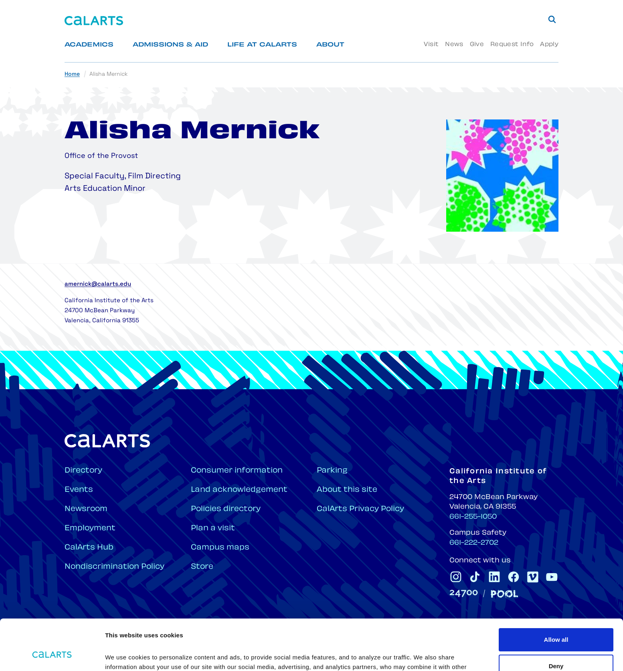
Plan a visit (213, 528)
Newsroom (86, 509)
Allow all (556, 596)
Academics (89, 45)
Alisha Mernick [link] (108, 74)
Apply (549, 45)
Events (79, 490)
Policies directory (226, 509)
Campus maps (220, 547)
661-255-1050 (473, 517)
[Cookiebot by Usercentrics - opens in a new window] (52, 655)
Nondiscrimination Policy (114, 567)
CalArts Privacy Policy (360, 509)
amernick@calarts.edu (98, 284)
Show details (123, 655)
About (330, 45)
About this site (347, 490)
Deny (556, 622)
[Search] (552, 19)
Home (72, 74)
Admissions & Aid (170, 45)
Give (477, 45)
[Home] (94, 20)
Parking (332, 470)
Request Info (512, 45)
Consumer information (237, 470)
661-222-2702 (473, 543)
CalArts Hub (89, 547)
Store (202, 567)
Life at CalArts (262, 45)
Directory (83, 470)
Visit (431, 45)
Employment (90, 528)
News (454, 45)
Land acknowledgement (239, 490)
